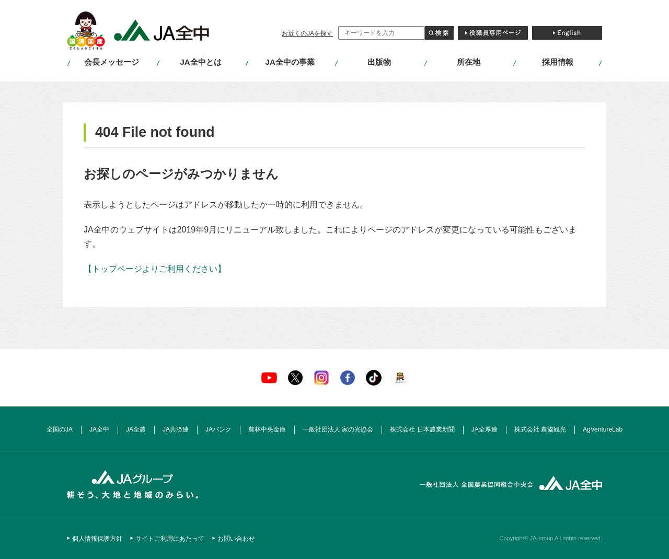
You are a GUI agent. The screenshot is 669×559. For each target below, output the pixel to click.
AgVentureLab (602, 429)
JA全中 (99, 429)
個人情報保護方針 (97, 538)
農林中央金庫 (267, 429)
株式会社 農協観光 (540, 429)
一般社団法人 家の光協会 (338, 429)
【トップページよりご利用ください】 (155, 268)
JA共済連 (176, 429)
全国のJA (60, 429)
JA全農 (136, 429)
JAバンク (218, 429)
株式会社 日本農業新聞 (422, 429)
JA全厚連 (484, 429)
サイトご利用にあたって (169, 538)
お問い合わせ (236, 538)
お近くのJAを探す (307, 33)
